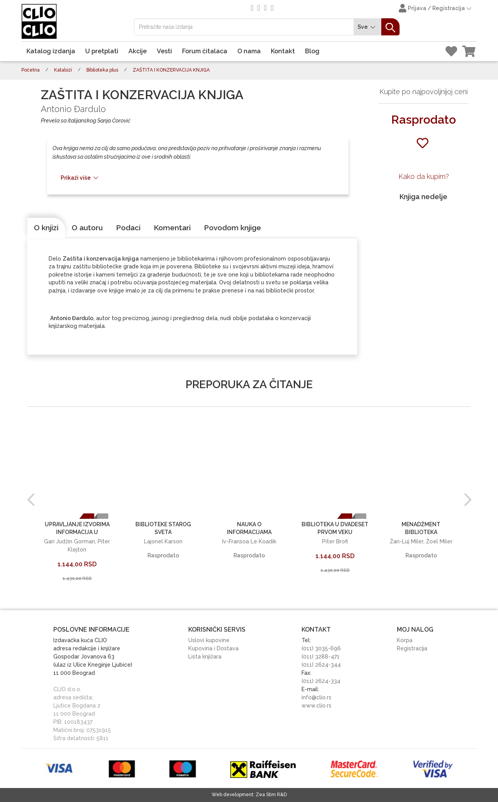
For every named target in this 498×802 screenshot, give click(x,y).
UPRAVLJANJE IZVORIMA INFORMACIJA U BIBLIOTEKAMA (77, 532)
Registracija (412, 648)
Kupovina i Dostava (213, 648)
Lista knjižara (204, 656)
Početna (30, 70)
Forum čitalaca (204, 51)
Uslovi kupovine (209, 640)
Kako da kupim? (423, 176)
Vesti (164, 51)
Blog (312, 51)
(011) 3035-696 (321, 648)
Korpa (404, 640)
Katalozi (63, 70)
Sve (368, 27)
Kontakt (283, 51)
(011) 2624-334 (321, 681)
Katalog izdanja (50, 51)
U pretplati (101, 51)
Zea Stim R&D (271, 794)
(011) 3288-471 (321, 656)
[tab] (46, 228)
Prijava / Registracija (436, 9)
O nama (249, 51)
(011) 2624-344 (321, 665)
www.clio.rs (316, 705)
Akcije (137, 51)
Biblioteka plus (102, 70)
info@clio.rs (316, 697)
